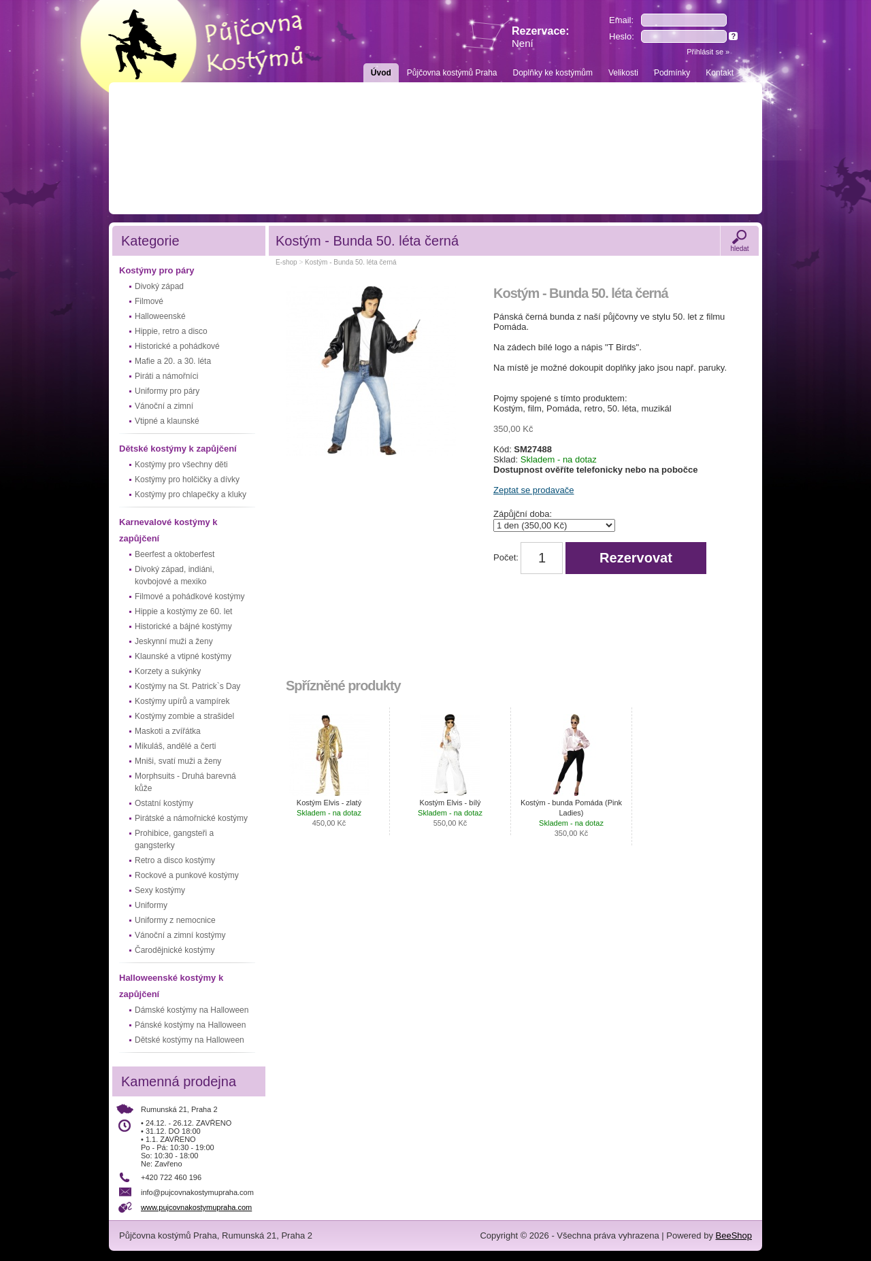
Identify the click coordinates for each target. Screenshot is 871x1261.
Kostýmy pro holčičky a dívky (187, 479)
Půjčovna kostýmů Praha (452, 73)
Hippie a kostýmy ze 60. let (183, 611)
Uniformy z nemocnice (175, 920)
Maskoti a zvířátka (168, 731)
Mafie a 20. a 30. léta (173, 361)
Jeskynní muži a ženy (174, 641)
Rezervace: (541, 37)
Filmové (149, 301)
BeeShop (734, 1235)
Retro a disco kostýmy (175, 860)
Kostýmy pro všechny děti (181, 464)
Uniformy (151, 905)
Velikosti (623, 73)
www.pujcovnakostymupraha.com (196, 1207)
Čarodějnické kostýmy (174, 950)
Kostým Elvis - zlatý (329, 812)
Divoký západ (159, 286)
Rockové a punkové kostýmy (187, 875)
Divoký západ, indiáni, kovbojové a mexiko (174, 575)
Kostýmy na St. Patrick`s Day (187, 686)
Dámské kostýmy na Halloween (191, 1010)
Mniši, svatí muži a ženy (178, 761)
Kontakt (720, 73)
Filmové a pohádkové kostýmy (189, 596)
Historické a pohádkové (177, 346)
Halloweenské (160, 316)
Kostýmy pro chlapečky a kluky (190, 494)
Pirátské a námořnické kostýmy (191, 818)
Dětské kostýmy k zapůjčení (178, 448)
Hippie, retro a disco (171, 331)
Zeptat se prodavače (533, 490)
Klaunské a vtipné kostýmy (183, 656)
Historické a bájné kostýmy (183, 626)
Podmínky (672, 73)
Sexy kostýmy (160, 890)
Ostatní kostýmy (164, 803)
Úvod (381, 73)
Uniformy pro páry (167, 391)
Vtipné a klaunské (167, 421)
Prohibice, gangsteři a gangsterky (174, 839)
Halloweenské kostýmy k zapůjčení (171, 986)
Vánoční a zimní (164, 406)
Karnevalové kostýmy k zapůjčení (168, 530)
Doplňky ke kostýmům (553, 73)
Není (522, 43)
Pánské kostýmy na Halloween (190, 1025)
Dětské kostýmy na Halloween (189, 1040)
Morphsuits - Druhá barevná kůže (185, 782)
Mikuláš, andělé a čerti (175, 746)
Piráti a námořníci (166, 376)
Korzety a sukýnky (168, 671)
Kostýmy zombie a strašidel (184, 716)
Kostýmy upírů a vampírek (182, 701)
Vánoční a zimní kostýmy (180, 935)
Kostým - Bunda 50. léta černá (351, 262)
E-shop (286, 262)
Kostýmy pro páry (157, 270)
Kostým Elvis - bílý (450, 812)
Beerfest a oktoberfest (174, 554)
